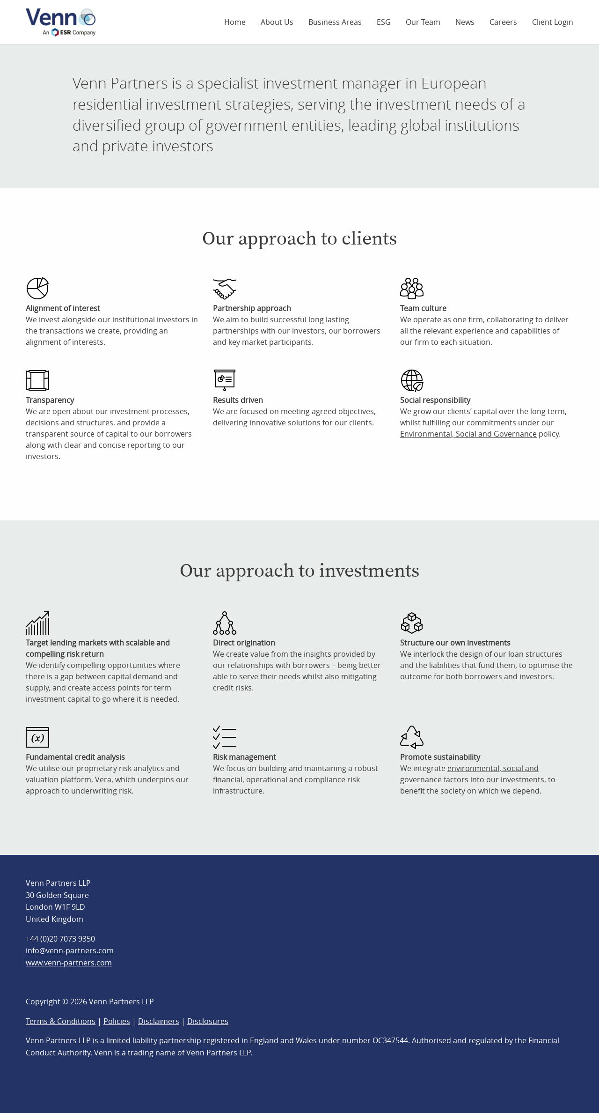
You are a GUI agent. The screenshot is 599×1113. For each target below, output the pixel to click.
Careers (503, 22)
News (465, 22)
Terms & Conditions (60, 1021)
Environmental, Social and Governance (468, 434)
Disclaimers (158, 1021)
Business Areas (335, 22)
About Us (277, 22)
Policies (116, 1021)
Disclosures (207, 1021)
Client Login (552, 22)
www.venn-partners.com (69, 962)
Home (235, 22)
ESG (384, 22)
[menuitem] (235, 22)
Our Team (423, 22)
